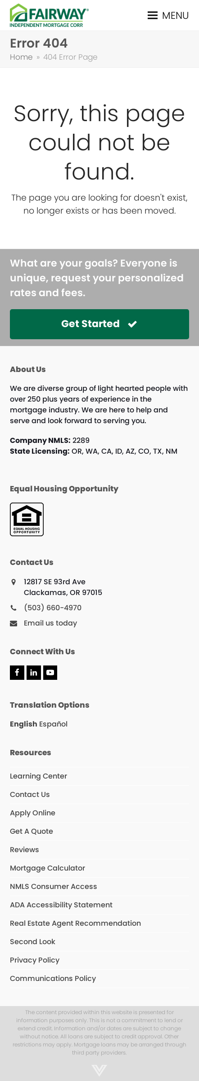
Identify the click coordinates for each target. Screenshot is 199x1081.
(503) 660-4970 (52, 608)
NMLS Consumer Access (53, 886)
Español (53, 724)
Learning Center (38, 776)
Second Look (32, 942)
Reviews (24, 850)
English (23, 724)
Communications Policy (53, 978)
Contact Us (30, 794)
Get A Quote (31, 831)
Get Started (99, 324)
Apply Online (32, 813)
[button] (168, 15)
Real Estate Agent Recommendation (75, 923)
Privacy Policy (34, 960)
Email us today (50, 623)
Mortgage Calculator (47, 868)
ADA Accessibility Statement (61, 905)
